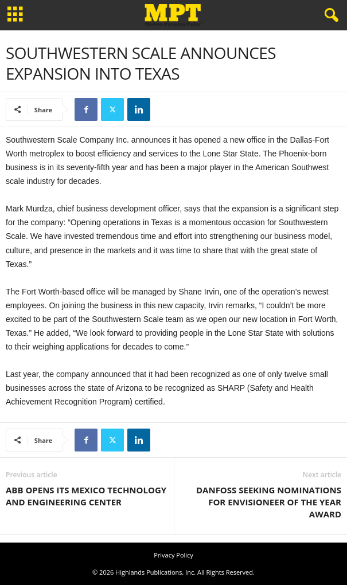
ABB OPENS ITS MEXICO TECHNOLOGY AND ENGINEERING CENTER (86, 496)
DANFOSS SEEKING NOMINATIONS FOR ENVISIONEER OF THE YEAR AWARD (268, 502)
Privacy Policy (173, 555)
